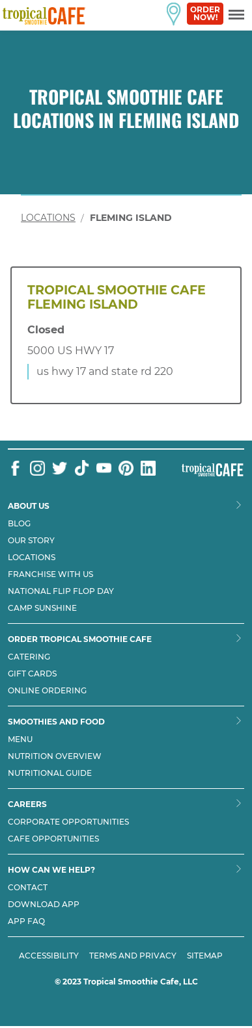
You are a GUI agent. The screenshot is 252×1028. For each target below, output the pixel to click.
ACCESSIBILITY (49, 955)
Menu (20, 739)
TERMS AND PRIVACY (132, 955)
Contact (28, 887)
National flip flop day (61, 591)
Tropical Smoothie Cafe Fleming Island (116, 297)
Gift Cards (32, 673)
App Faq (26, 921)
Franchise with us (50, 574)
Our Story (31, 540)
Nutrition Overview (55, 756)
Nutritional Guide (50, 773)
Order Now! (205, 13)
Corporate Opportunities (68, 822)
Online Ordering (47, 690)
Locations (48, 218)
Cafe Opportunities (53, 838)
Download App (43, 904)
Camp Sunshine (42, 608)
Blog (19, 523)
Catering (29, 657)
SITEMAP (205, 955)
